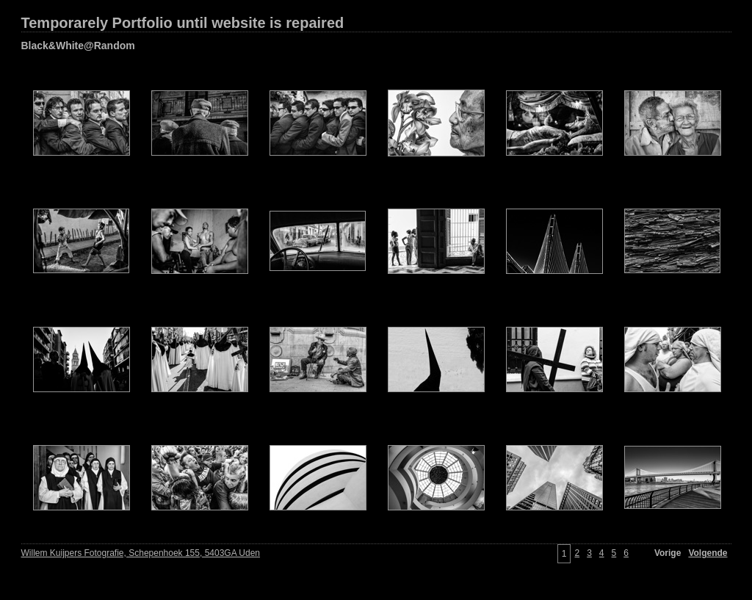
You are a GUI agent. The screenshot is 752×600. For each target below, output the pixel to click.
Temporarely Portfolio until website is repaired (182, 23)
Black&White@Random (78, 45)
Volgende (707, 553)
